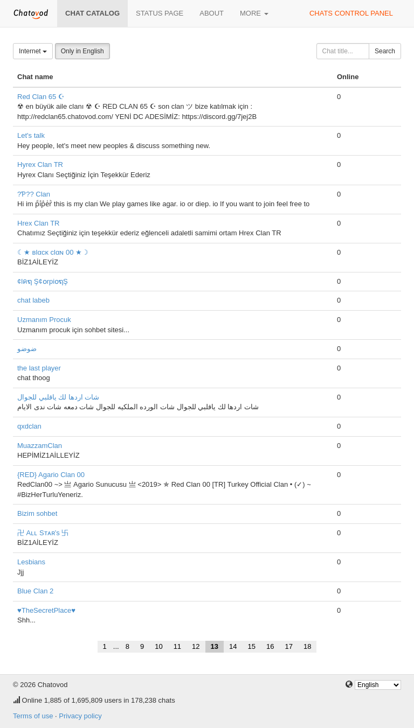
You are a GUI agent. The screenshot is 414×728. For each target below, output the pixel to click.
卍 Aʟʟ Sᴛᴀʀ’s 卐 (42, 533)
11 (177, 646)
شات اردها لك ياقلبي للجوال (58, 397)
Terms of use (33, 716)
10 (158, 646)
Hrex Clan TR (38, 223)
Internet (33, 51)
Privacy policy (80, 716)
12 (195, 646)
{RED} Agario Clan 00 (51, 475)
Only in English (82, 51)
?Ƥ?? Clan (33, 194)
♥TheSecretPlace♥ (46, 610)
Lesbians (31, 562)
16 (270, 646)
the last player (39, 368)
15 (252, 646)
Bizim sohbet (37, 513)
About (211, 13)
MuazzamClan (39, 446)
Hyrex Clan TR (40, 164)
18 (307, 646)
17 (288, 646)
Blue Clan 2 (35, 591)
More (254, 13)
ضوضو (27, 349)
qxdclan (29, 426)
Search (385, 51)
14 (233, 646)
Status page (159, 13)
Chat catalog (92, 13)
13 (214, 646)
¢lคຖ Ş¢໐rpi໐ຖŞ (42, 281)
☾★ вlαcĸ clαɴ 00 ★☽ (52, 252)
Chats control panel (351, 13)
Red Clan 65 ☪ (41, 97)
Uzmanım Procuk (44, 320)
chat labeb (33, 300)
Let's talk (31, 135)
